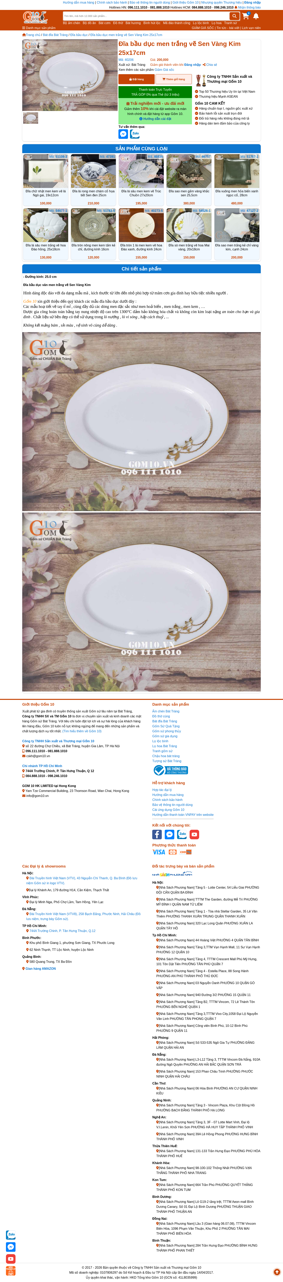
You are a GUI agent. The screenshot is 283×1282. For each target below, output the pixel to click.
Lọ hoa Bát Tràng (164, 746)
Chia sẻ (210, 64)
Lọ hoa (217, 23)
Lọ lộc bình (201, 23)
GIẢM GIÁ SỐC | (204, 28)
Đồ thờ (118, 23)
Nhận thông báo (248, 7)
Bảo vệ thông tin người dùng (150, 2)
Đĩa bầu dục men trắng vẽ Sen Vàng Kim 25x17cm (126, 35)
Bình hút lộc (152, 23)
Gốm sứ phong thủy (166, 731)
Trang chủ (31, 35)
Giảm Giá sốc (164, 69)
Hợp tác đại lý (162, 790)
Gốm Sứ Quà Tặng (165, 726)
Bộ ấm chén (71, 23)
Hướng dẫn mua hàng (79, 2)
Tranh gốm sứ (162, 751)
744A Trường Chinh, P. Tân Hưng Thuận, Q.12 (62, 931)
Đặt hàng (136, 79)
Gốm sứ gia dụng (164, 736)
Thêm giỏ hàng (173, 79)
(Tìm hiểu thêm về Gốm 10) (82, 731)
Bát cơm (104, 23)
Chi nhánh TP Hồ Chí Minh (42, 766)
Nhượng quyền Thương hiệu (221, 2)
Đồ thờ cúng (161, 716)
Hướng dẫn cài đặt (155, 119)
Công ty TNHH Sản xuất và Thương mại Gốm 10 (58, 741)
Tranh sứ (230, 23)
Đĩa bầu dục (79, 35)
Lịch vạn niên (251, 28)
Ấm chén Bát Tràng (165, 711)
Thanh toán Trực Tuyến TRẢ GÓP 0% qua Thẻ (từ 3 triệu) (155, 92)
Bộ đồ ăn (89, 23)
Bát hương (133, 23)
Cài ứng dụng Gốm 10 (168, 809)
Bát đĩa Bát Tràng (55, 35)
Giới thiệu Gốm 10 (186, 2)
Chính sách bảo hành (112, 2)
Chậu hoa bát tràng (165, 756)
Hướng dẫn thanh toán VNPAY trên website (182, 814)
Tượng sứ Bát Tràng (166, 761)
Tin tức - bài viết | (229, 28)
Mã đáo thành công (176, 23)
